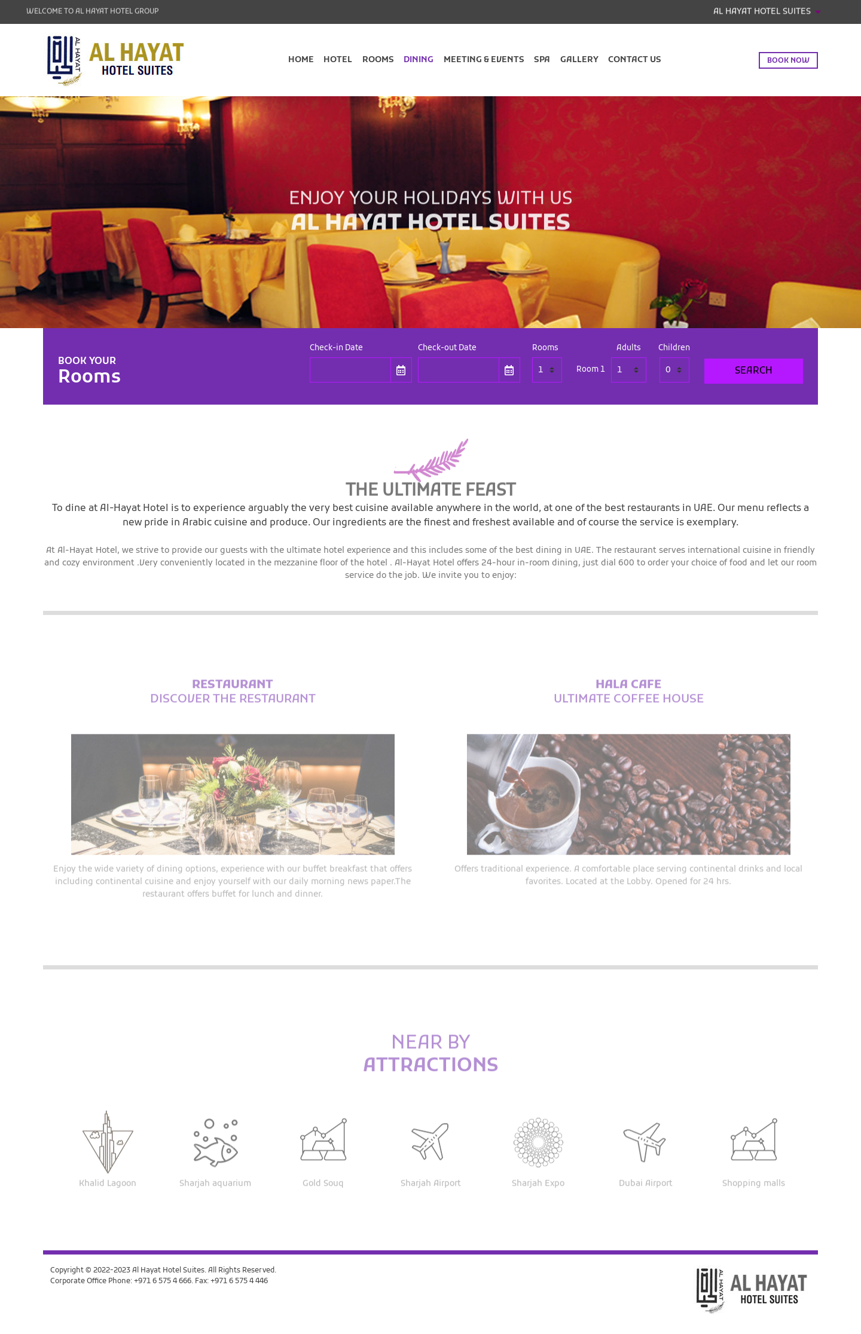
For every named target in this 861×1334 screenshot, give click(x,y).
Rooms (378, 60)
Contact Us (634, 60)
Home (301, 60)
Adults (628, 348)
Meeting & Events (484, 60)
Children (674, 348)
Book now (788, 61)
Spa (542, 60)
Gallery (579, 60)
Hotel (337, 60)
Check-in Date (336, 348)
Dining (418, 60)
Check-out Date (447, 348)
